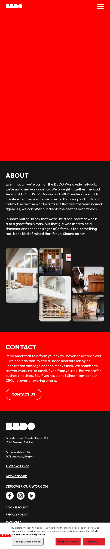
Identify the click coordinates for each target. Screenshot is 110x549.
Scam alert (14, 521)
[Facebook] (10, 496)
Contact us (23, 394)
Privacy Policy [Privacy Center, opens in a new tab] (37, 534)
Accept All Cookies (68, 541)
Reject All (93, 541)
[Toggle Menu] (100, 6)
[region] (55, 536)
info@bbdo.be (16, 476)
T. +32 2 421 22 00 (17, 466)
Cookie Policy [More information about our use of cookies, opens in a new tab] (20, 534)
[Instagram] (21, 496)
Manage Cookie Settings (28, 541)
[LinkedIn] (32, 496)
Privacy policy (17, 514)
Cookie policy (17, 507)
